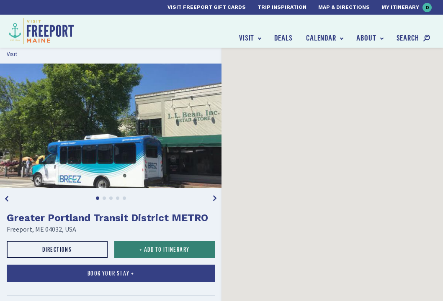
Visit (247, 37)
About (366, 37)
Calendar (321, 37)
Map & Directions (344, 7)
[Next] (215, 198)
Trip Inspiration (282, 7)
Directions (57, 249)
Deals (283, 37)
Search (408, 37)
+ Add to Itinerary (164, 249)
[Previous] (6, 198)
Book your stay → (111, 273)
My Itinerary (406, 7)
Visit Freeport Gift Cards (206, 7)
